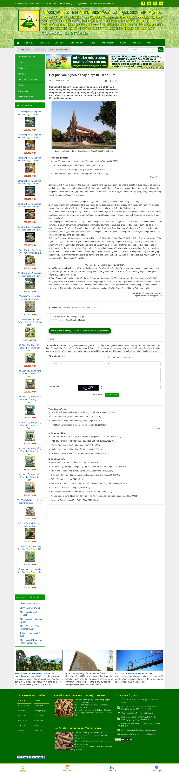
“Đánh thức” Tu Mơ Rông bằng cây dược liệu (73, 169)
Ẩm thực (21, 68)
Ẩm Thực (39, 716)
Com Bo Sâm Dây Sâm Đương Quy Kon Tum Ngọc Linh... (30, 322)
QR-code (22, 757)
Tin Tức (21, 731)
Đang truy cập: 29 (37, 757)
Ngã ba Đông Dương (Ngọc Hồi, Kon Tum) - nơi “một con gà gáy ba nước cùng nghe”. (88, 594)
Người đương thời (25, 97)
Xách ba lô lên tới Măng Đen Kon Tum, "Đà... (35, 673)
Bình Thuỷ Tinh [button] (77, 44)
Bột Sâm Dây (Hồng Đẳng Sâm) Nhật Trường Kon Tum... (29, 348)
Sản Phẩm (22, 721)
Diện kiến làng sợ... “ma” (61, 577)
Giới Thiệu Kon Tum (26, 56)
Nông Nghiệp (40, 711)
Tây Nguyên (23, 91)
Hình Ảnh (39, 706)
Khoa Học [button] (152, 44)
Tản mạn (22, 74)
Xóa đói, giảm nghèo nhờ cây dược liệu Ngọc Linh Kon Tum (80, 161)
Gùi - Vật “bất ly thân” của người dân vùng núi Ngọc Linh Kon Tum (80, 534)
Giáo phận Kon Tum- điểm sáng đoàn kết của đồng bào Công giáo (80, 573)
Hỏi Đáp (38, 731)
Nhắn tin (67, 771)
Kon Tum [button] (138, 44)
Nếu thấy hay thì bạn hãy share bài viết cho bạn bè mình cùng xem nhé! (80, 429)
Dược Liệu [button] (45, 44)
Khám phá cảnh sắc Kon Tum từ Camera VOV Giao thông (76, 569)
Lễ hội (20, 85)
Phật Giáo (39, 726)
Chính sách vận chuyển (30, 608)
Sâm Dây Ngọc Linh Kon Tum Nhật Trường (79, 695)
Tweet (51, 437)
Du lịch (21, 62)
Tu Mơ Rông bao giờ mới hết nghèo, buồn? (73, 165)
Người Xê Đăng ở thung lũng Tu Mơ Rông (69, 598)
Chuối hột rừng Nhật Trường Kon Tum (78, 728)
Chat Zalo (112, 771)
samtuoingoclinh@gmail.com (75, 3)
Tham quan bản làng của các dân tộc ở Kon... (86, 673)
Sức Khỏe (22, 711)
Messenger (157, 771)
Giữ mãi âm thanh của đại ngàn (64, 585)
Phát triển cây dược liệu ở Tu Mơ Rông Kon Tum (75, 174)
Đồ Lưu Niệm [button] (109, 44)
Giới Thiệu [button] (29, 44)
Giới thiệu (22, 701)
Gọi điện (22, 771)
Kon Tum (39, 721)
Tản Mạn (21, 726)
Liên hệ (38, 701)
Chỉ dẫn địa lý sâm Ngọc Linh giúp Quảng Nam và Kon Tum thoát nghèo (82, 564)
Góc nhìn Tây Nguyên (27, 79)
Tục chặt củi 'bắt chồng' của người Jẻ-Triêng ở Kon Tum (75, 589)
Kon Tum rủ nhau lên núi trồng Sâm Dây (68, 560)
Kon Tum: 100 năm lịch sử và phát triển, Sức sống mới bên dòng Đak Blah (83, 581)
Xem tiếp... (155, 177)
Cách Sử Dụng (24, 706)
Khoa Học (22, 716)
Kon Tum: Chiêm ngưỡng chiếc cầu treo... (134, 673)
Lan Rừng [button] (60, 44)
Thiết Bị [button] (93, 44)
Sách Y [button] (124, 44)
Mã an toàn (55, 484)
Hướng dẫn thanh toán (30, 604)
